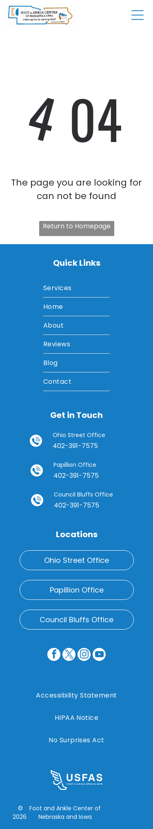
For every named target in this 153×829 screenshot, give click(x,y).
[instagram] (84, 655)
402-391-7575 (75, 446)
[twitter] (68, 655)
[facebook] (53, 655)
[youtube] (99, 655)
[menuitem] (76, 288)
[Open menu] (137, 15)
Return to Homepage (77, 226)
